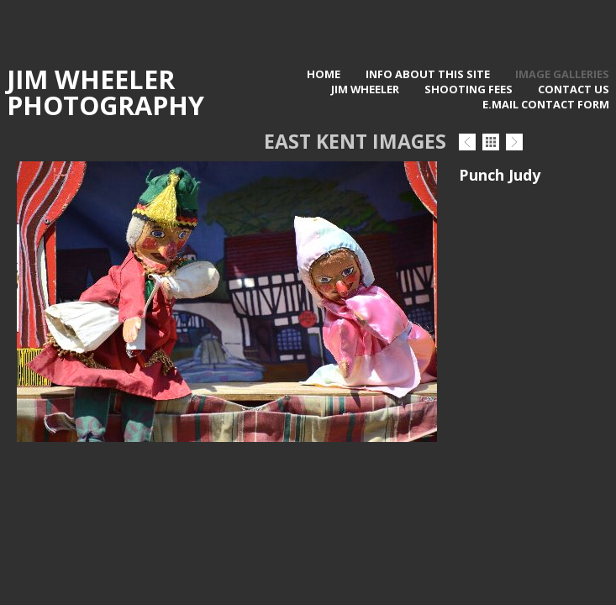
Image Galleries (562, 74)
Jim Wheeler (365, 89)
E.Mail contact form (545, 104)
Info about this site (428, 74)
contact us (573, 89)
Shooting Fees (468, 89)
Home (323, 74)
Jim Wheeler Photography (105, 92)
